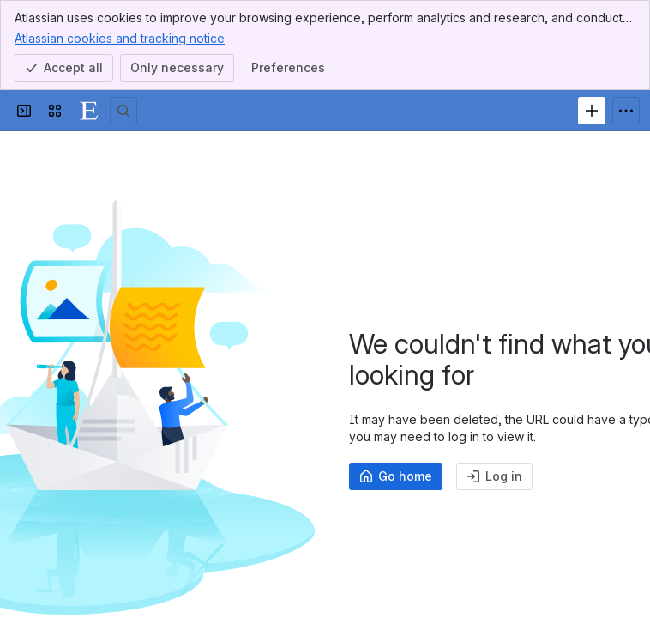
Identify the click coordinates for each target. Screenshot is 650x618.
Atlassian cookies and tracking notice (120, 37)
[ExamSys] (89, 110)
